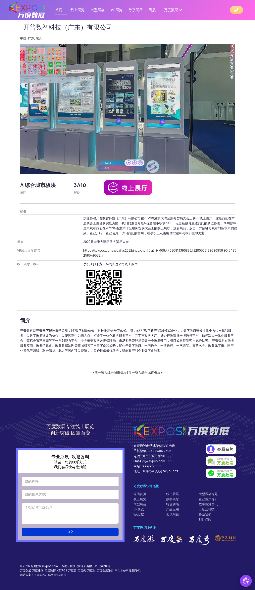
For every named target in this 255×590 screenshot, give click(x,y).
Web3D (138, 514)
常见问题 (172, 514)
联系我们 (205, 514)
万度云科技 (207, 509)
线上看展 (172, 494)
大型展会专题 (208, 494)
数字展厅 (135, 10)
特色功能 (172, 504)
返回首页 (139, 494)
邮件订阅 (205, 519)
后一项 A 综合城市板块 (145, 372)
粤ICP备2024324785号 (51, 575)
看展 (152, 10)
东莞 (39, 38)
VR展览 (117, 10)
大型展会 (97, 10)
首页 (58, 10)
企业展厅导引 (208, 499)
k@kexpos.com (153, 461)
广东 (31, 38)
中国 (23, 38)
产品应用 (172, 509)
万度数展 (171, 10)
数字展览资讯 (208, 504)
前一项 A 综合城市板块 (109, 372)
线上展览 (78, 10)
